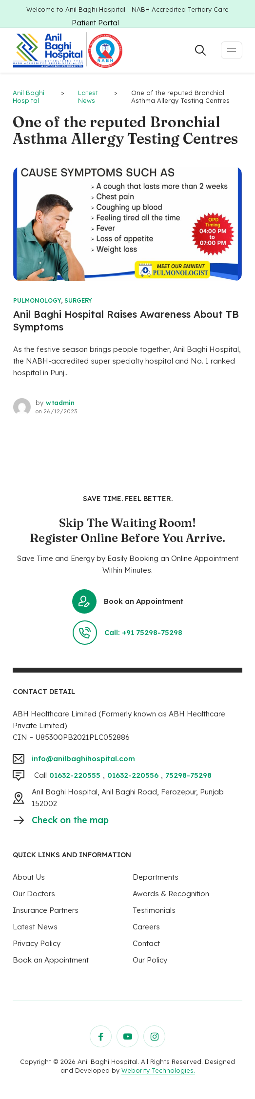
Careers (146, 926)
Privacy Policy (36, 943)
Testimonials (154, 910)
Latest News (35, 926)
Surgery (78, 300)
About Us (29, 877)
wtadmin (60, 402)
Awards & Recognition (171, 893)
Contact (146, 943)
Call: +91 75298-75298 (127, 632)
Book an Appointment (127, 601)
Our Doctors (34, 893)
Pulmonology (37, 300)
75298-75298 (188, 775)
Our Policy (150, 959)
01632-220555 (74, 775)
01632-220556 (132, 775)
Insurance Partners (45, 910)
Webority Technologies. (158, 1070)
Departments (155, 877)
